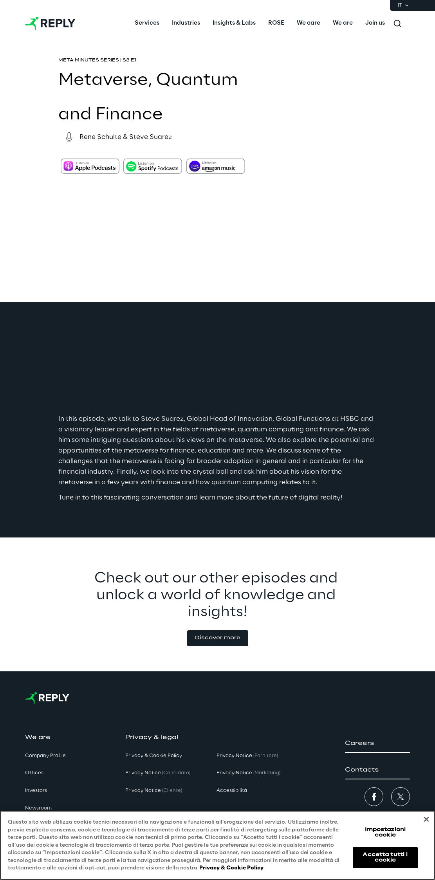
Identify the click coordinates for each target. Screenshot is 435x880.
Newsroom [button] (38, 808)
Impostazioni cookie (385, 832)
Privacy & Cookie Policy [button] (153, 755)
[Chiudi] (426, 819)
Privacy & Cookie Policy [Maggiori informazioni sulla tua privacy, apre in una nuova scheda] (231, 868)
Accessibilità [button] (232, 790)
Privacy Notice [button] (157, 772)
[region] (217, 845)
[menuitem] (147, 23)
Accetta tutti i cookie (385, 857)
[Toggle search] (397, 23)
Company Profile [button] (45, 755)
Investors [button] (36, 790)
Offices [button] (34, 772)
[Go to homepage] (50, 23)
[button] (217, 638)
